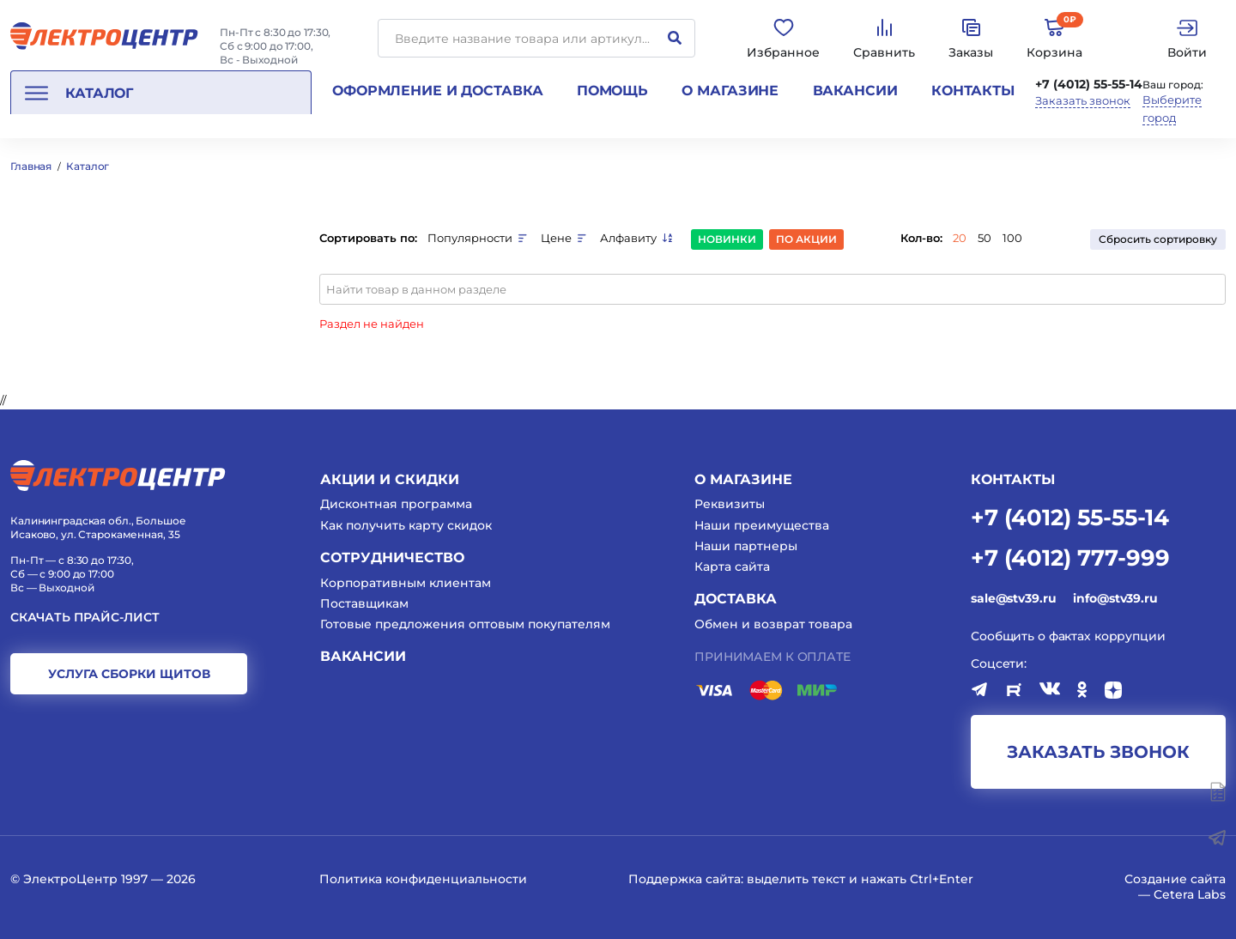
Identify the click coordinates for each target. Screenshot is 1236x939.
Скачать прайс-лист (85, 617)
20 (959, 238)
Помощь (612, 90)
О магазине (730, 90)
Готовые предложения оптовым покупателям (465, 624)
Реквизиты (729, 504)
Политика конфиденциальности (423, 879)
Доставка (735, 599)
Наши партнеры (745, 546)
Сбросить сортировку (1158, 239)
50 (984, 238)
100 (1012, 238)
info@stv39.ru (1115, 598)
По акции (806, 239)
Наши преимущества (761, 525)
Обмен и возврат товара (773, 624)
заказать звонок (1098, 752)
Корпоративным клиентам (405, 583)
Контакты (973, 90)
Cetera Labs (1190, 894)
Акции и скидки (389, 479)
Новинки (727, 239)
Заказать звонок (1082, 100)
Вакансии (855, 90)
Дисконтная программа (396, 504)
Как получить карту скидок (406, 525)
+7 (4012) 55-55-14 (1088, 84)
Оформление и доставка (437, 90)
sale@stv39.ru (1013, 598)
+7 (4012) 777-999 (1070, 556)
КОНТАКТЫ (1013, 479)
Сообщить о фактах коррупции (1068, 636)
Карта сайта (732, 566)
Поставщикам (364, 603)
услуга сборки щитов (129, 674)
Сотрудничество (392, 557)
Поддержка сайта (684, 879)
